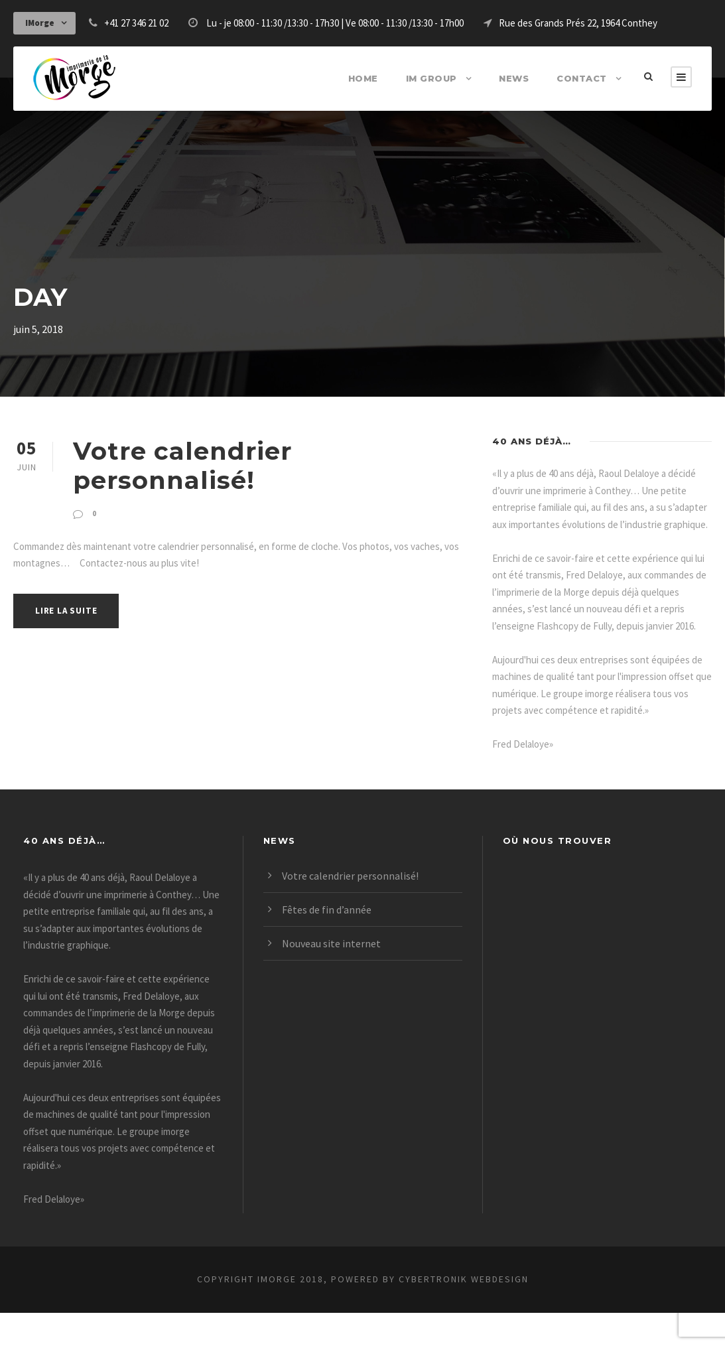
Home (377, 78)
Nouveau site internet (332, 976)
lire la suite (69, 580)
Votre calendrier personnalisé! (258, 450)
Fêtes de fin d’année (330, 942)
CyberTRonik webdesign (480, 1312)
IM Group (442, 78)
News (521, 78)
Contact (584, 78)
